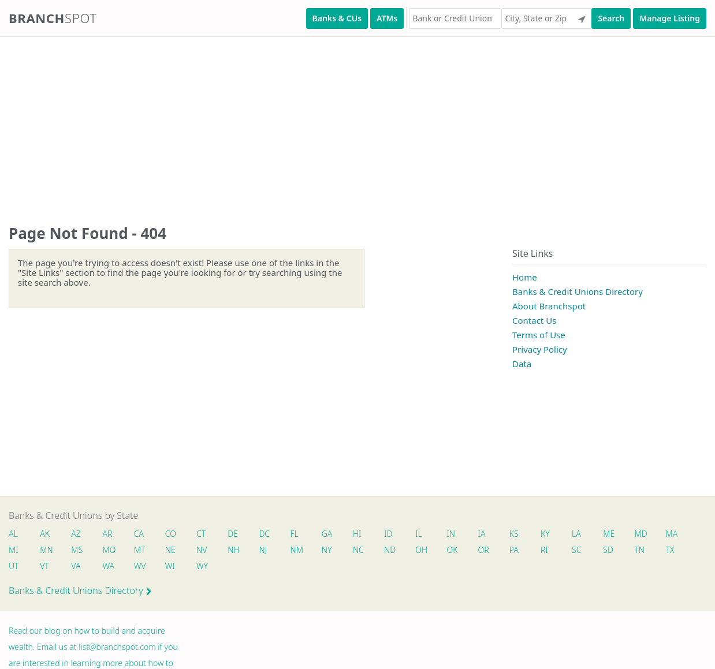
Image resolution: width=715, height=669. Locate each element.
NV (201, 549)
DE (233, 533)
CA (139, 533)
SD (608, 549)
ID (388, 533)
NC (358, 549)
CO (170, 533)
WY (202, 565)
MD (640, 533)
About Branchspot (549, 306)
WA (108, 565)
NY (327, 549)
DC (264, 533)
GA (327, 533)
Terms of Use (538, 335)
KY (545, 533)
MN (45, 549)
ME (609, 533)
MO (108, 549)
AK (45, 533)
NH (233, 549)
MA (671, 533)
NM (296, 549)
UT (14, 565)
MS (77, 549)
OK (451, 549)
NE (170, 549)
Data (521, 363)
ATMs (387, 18)
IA (482, 533)
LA (576, 533)
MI (13, 549)
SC (576, 549)
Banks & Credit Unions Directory (577, 291)
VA (75, 565)
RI (544, 549)
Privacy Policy (539, 349)
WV (140, 565)
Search (611, 18)
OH (421, 549)
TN (639, 549)
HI (357, 533)
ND (390, 549)
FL (295, 533)
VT (44, 565)
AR (108, 533)
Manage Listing (669, 18)
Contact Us (534, 320)
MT (140, 549)
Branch (53, 18)
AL (13, 533)
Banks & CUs (337, 18)
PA (514, 549)
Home (524, 277)
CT (201, 533)
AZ (76, 533)
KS (514, 533)
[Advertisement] (346, 119)
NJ (263, 549)
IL (418, 533)
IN (450, 533)
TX (670, 549)
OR (483, 549)
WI (170, 565)
